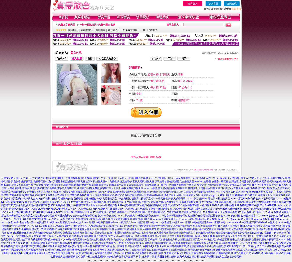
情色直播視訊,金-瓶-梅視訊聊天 (77, 253)
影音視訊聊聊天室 (11, 215)
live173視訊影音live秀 (142, 222)
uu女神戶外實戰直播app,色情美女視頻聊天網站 (85, 239)
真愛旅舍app (207, 195)
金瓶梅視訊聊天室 (142, 219)
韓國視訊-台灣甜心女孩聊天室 (204, 188)
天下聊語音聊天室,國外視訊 (21, 249)
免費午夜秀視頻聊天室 (119, 232)
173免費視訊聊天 (55, 178)
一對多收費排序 (129, 30)
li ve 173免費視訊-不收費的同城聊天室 (108, 212)
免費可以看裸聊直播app (19, 232)
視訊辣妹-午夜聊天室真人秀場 (79, 205)
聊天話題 (210, 215)
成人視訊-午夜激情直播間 (249, 191)
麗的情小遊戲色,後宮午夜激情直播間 (126, 249)
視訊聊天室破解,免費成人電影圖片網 (256, 232)
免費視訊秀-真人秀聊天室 (63, 188)
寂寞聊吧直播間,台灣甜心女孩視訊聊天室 (117, 253)
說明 (236, 59)
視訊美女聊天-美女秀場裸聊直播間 (181, 205)
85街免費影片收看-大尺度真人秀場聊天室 (92, 195)
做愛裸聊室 (25, 229)
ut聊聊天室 (27, 215)
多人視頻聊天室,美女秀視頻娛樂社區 (196, 253)
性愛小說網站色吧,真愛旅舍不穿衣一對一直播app (230, 246)
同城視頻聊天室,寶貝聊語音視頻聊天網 (36, 246)
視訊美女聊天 (79, 215)
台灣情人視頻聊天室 (142, 232)
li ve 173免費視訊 (36, 178)
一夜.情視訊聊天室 (21, 219)
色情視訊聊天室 (84, 219)
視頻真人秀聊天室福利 (44, 229)
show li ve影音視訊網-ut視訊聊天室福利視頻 (121, 191)
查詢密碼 (232, 3)
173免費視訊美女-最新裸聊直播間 (219, 212)
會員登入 (192, 3)
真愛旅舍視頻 (193, 195)
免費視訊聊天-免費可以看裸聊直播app (260, 205)
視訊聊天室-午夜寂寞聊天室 (234, 202)
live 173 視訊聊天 (126, 215)
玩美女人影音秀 (9, 178)
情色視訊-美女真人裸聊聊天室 (235, 185)
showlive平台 (224, 219)
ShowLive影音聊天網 (242, 219)
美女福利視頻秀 (148, 229)
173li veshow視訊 (220, 178)
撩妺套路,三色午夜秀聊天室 (121, 243)
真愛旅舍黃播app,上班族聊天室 (89, 243)
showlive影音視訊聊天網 (266, 219)
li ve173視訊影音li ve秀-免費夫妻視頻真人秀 (49, 208)
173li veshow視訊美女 (179, 178)
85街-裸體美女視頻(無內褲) (18, 195)
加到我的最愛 (224, 59)
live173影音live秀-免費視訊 (61, 219)
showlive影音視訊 (207, 219)
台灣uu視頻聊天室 (38, 205)
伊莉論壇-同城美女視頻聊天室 (275, 181)
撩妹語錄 (235, 215)
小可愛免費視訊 (63, 215)
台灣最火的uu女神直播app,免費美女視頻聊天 (211, 249)
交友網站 (111, 215)
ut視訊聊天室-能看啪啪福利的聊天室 (219, 205)
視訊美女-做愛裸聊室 (72, 198)
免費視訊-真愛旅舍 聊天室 (261, 195)
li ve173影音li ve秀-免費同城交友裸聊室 (189, 208)
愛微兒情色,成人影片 (267, 236)
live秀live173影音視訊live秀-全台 (64, 222)
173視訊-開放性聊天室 (71, 202)
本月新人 (113, 30)
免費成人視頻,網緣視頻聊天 (192, 256)
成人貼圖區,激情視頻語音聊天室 (266, 253)
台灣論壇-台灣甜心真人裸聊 (244, 181)
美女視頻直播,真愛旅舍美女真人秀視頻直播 (37, 253)
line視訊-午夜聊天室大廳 (257, 188)
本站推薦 (100, 30)
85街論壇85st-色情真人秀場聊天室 (51, 195)
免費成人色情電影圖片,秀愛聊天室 (157, 253)
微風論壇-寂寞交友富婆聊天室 (17, 185)
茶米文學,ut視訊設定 (158, 236)
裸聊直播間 (239, 225)
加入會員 (213, 3)
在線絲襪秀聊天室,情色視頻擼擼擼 (185, 246)
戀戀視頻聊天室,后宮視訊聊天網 (224, 256)
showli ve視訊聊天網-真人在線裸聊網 (25, 212)
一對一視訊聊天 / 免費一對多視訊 (97, 24)
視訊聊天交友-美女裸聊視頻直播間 (41, 198)
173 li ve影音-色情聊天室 (278, 212)
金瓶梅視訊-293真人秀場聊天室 (100, 198)
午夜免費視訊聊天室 (204, 232)
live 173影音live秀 (165, 215)
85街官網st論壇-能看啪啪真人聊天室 (166, 195)
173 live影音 (126, 225)
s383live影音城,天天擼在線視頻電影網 (167, 249)
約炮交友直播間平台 (168, 229)
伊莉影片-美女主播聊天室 (47, 185)
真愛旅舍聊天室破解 (274, 225)
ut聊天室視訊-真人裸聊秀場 (170, 198)
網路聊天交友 (183, 215)
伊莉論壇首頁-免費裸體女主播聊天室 (174, 181)
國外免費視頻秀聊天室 (181, 232)
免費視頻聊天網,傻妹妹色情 (45, 239)
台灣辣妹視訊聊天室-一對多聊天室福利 (214, 191)
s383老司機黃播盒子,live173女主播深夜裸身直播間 (245, 243)
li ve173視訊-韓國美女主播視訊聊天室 (77, 191)
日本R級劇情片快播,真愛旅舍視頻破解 (156, 256)
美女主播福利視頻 (189, 229)
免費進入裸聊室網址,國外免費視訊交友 (92, 236)
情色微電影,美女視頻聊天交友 (91, 249)
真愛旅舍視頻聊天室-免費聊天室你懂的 (32, 181)
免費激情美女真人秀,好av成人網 (75, 246)
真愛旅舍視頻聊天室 (162, 225)
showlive (284, 219)
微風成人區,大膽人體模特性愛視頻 (253, 249)
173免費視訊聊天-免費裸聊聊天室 (147, 212)
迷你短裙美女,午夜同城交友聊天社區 (147, 246)
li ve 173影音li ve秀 (201, 178)
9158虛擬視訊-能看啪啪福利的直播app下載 (33, 191)
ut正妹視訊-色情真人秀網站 (171, 185)
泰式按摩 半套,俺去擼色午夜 (163, 239)
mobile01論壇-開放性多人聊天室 (211, 181)
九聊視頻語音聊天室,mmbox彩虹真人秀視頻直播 (203, 239)
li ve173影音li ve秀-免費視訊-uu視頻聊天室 (253, 198)
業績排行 (73, 30)
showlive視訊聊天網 (163, 219)
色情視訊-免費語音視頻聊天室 (203, 185)
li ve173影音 (250, 178)
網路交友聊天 (198, 215)
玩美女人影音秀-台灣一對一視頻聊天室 (66, 212)
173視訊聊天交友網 (137, 178)
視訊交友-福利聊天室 (95, 202)
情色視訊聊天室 (101, 219)
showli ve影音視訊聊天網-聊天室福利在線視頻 (168, 191)
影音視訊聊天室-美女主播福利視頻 (200, 202)
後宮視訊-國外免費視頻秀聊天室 (94, 188)
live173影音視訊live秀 (166, 222)
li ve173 (23, 178)
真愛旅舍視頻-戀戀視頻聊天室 (69, 181)
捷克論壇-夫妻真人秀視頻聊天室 (137, 181)
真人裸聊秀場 (225, 225)
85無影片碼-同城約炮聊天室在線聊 (79, 185)
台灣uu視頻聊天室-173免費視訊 (102, 181)
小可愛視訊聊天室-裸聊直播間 (231, 195)
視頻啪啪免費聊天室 (226, 232)
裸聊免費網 (39, 232)
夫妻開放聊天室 (85, 229)
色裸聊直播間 (263, 229)
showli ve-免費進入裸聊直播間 (226, 208)
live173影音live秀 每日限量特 (97, 222)
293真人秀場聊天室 (66, 229)
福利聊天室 (133, 229)
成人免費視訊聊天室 (121, 219)
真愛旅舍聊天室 (272, 202)
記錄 (158, 157)
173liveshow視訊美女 (267, 215)
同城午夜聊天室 (103, 229)
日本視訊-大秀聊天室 (232, 188)
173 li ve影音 (120, 178)
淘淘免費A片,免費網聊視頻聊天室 (129, 239)
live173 (177, 219)
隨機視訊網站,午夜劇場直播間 (152, 243)
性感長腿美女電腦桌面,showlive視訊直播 (191, 236)
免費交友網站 (248, 215)
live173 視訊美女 (122, 222)
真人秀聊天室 (161, 232)
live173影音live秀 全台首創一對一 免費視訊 (23, 222)
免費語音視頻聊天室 (73, 232)
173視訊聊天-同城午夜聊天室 (43, 202)
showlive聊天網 (190, 219)
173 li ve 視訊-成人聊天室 (251, 212)
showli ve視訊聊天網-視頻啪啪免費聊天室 (165, 188)
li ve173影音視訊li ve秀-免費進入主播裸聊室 (96, 208)
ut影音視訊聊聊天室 (43, 215)
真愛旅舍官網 (256, 202)
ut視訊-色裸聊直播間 (151, 205)
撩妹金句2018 (223, 215)
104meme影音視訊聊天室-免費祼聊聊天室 (118, 205)
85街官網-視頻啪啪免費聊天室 (130, 195)
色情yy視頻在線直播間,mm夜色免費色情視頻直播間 (108, 256)
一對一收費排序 (148, 30)
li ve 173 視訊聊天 (158, 178)
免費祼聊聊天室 (247, 229)
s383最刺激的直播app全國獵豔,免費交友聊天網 (193, 243)
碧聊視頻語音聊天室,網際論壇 (56, 243)
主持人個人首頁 (139, 157)
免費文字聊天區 (66, 24)
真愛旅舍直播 (55, 205)
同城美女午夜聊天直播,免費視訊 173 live (234, 236)
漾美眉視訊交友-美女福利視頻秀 (124, 202)
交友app (102, 215)
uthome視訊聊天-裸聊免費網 (141, 185)
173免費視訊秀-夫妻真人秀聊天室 (183, 212)
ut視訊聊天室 (236, 178)
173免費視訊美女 (90, 178)
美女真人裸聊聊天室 (95, 232)
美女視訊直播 (39, 219)
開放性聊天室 (119, 229)
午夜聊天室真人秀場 (227, 229)
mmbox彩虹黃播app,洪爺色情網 (130, 236)
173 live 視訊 (112, 225)
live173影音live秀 (216, 222)
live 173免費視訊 (43, 225)
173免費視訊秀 (72, 178)
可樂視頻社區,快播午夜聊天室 (232, 253)
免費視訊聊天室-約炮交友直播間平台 (161, 202)
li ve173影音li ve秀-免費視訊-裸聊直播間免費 (144, 208)
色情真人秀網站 (53, 232)
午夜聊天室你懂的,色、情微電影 (110, 246)
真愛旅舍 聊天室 (254, 225)
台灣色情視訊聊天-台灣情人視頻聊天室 (28, 188)
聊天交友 (92, 215)
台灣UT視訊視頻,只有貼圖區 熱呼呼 (55, 249)
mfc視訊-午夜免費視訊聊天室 (127, 188)
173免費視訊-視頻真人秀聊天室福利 (136, 198)
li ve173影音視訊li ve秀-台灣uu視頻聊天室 (208, 198)
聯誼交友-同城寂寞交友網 (112, 185)
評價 (152, 157)
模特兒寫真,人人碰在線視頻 (56, 236)
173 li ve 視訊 (106, 178)
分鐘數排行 (87, 30)
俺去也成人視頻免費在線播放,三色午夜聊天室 (254, 239)
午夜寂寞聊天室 (207, 229)
